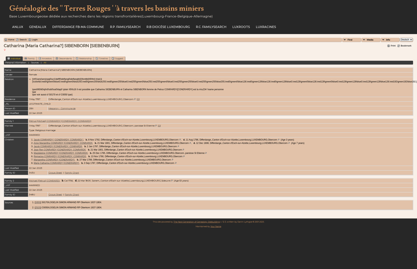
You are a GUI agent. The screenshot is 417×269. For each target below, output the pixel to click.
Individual (14, 58)
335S (38, 202)
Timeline (102, 58)
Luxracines (266, 27)
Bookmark (406, 45)
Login (35, 39)
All (45, 62)
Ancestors (45, 58)
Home (11, 39)
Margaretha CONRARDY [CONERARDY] (54, 159)
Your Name (215, 226)
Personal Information (15, 62)
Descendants (64, 58)
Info (388, 40)
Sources (35, 62)
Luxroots (241, 27)
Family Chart (72, 172)
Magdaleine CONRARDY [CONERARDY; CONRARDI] (60, 153)
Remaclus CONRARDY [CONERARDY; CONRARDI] (60, 156)
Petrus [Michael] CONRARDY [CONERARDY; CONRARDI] (60, 121)
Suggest (117, 58)
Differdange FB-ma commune (78, 27)
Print (393, 45)
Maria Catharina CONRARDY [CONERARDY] (56, 163)
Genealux (37, 27)
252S (38, 207)
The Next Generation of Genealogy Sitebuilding (196, 221)
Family (30, 58)
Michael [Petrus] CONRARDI (44, 180)
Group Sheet (55, 172)
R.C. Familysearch (211, 27)
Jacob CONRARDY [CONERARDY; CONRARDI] (58, 146)
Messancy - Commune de (62, 108)
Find (350, 40)
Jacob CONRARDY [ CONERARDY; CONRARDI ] (58, 139)
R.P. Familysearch (125, 27)
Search (23, 39)
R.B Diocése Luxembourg (168, 27)
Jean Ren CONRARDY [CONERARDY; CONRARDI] (60, 149)
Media (370, 40)
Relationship (84, 58)
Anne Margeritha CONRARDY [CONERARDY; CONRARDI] (63, 143)
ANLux (17, 27)
